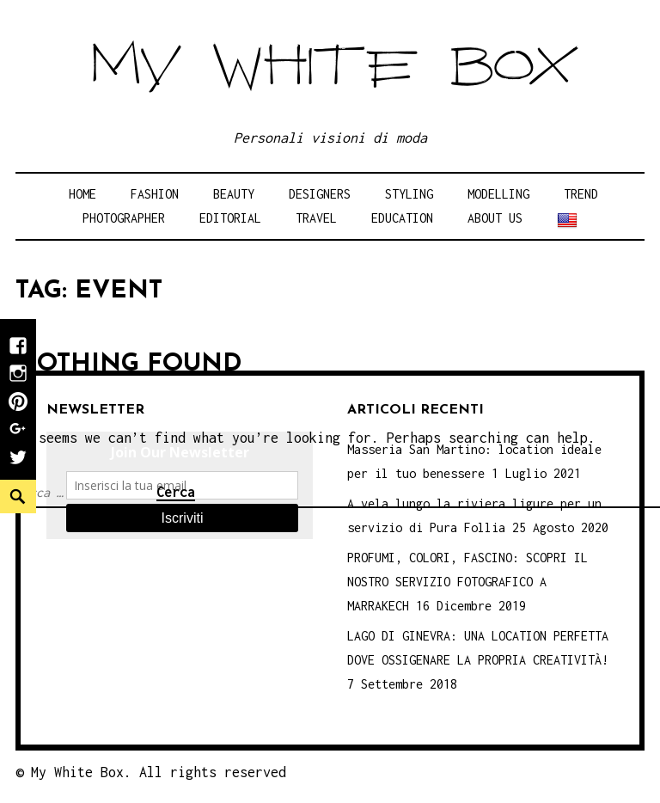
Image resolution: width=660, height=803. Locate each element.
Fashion (155, 194)
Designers (320, 194)
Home (82, 194)
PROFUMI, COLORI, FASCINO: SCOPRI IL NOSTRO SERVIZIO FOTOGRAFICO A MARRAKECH (467, 581)
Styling (409, 194)
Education (402, 218)
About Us (495, 218)
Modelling (498, 194)
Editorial (230, 218)
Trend (581, 194)
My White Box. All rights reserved (158, 772)
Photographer (123, 218)
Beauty (233, 194)
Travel (316, 218)
